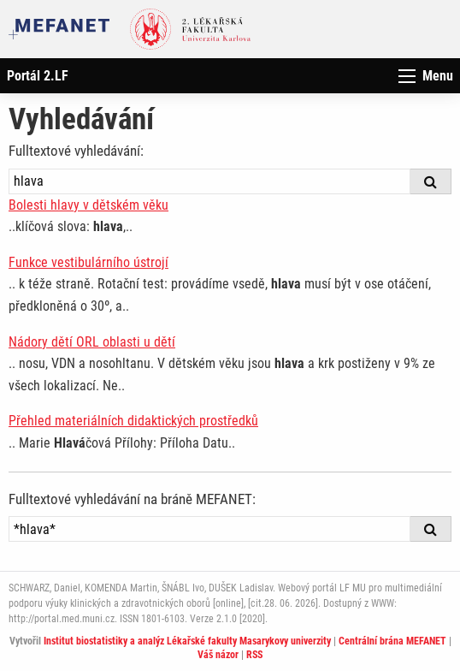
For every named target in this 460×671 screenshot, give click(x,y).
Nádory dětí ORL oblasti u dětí (92, 342)
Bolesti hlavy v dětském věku (88, 205)
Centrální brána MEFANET (392, 641)
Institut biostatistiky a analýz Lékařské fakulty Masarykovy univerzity (187, 641)
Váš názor (218, 655)
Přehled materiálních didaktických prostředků (133, 421)
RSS (254, 655)
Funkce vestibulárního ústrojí (88, 262)
